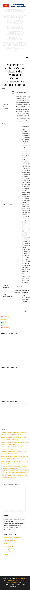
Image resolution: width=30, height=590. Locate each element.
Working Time (8, 549)
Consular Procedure (10, 540)
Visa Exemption (8, 546)
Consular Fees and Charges (12, 537)
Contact (6, 554)
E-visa (5, 543)
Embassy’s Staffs (9, 552)
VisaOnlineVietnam (20, 578)
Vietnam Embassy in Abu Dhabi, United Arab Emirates (15, 27)
